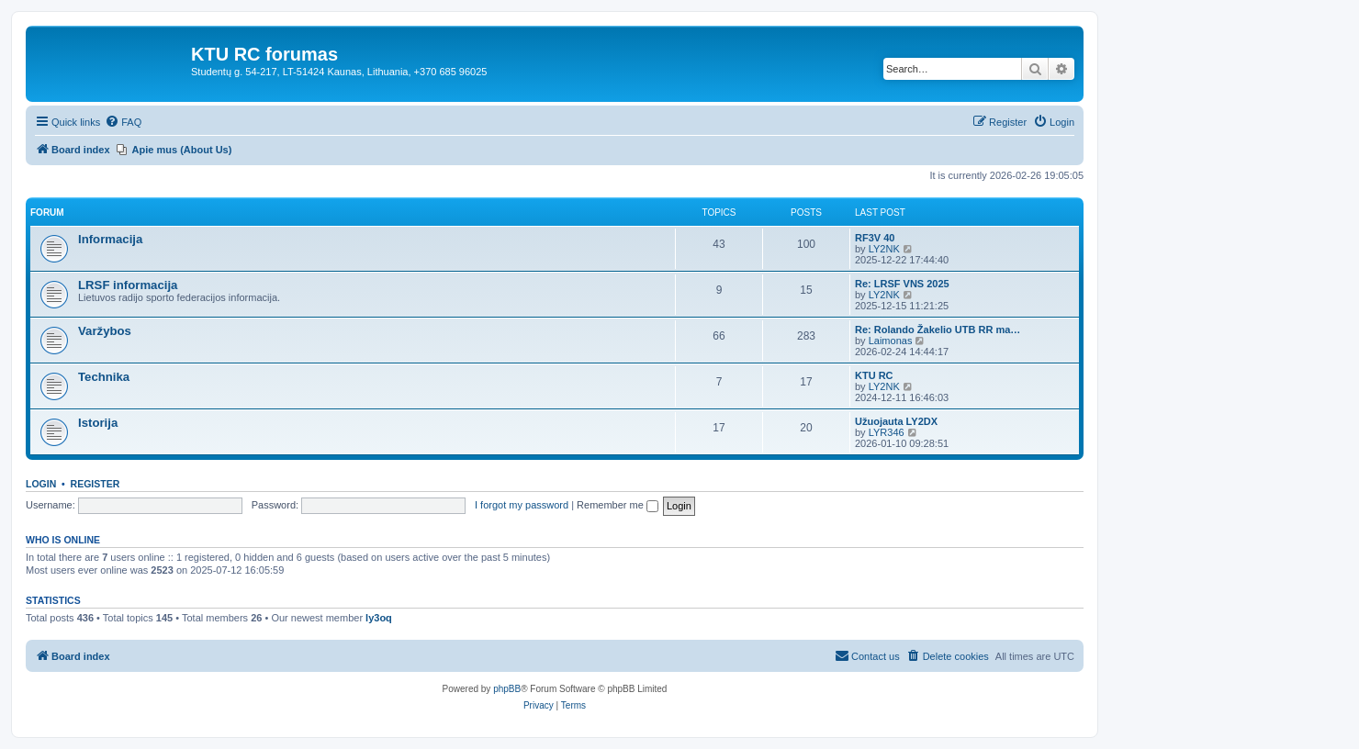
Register (95, 483)
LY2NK (884, 248)
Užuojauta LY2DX (896, 421)
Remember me (617, 504)
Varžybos (104, 331)
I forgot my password (521, 504)
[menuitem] (123, 122)
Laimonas (891, 340)
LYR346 (886, 432)
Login (41, 483)
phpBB (507, 689)
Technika (103, 377)
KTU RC (874, 375)
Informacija (110, 239)
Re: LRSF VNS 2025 (902, 283)
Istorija (98, 423)
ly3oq (378, 617)
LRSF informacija (127, 285)
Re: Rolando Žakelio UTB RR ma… (937, 329)
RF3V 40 (874, 237)
